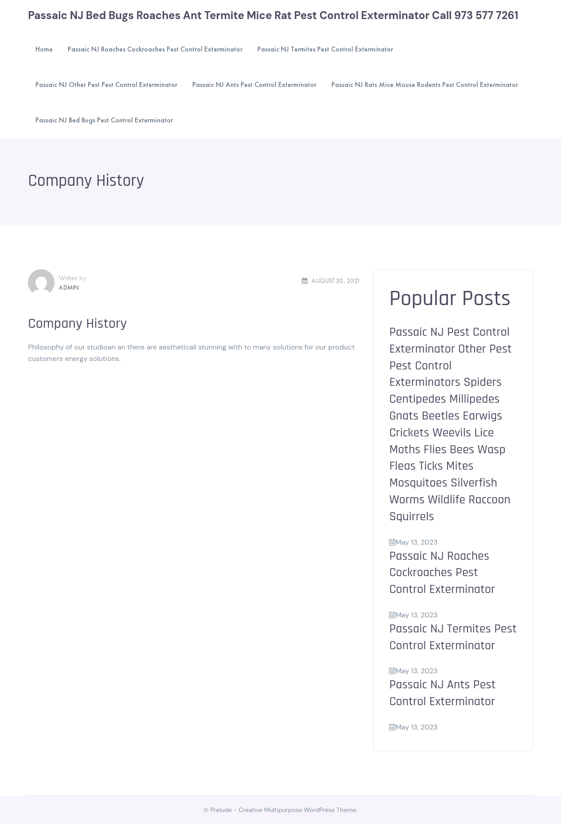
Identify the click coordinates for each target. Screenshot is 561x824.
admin (69, 287)
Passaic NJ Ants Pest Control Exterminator (442, 693)
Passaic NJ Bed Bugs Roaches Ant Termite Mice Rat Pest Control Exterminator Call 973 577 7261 (273, 15)
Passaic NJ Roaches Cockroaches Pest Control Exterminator (442, 573)
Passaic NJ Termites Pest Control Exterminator (453, 637)
